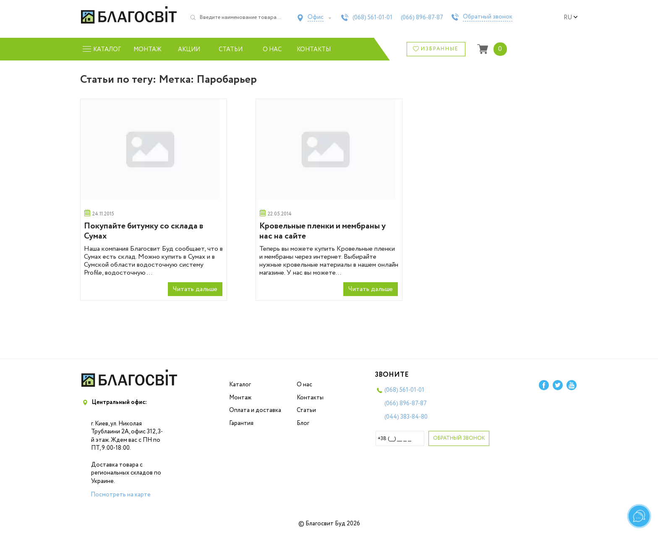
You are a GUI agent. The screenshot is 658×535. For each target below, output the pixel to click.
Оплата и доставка (255, 410)
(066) (422, 17)
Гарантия (241, 423)
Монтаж (147, 49)
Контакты (313, 49)
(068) (372, 17)
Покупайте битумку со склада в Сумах (144, 231)
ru (571, 17)
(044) (406, 417)
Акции (189, 49)
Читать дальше (195, 289)
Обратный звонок (487, 17)
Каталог (240, 384)
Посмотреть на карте (121, 494)
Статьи (231, 49)
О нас (272, 49)
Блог (303, 423)
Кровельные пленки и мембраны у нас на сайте (322, 231)
